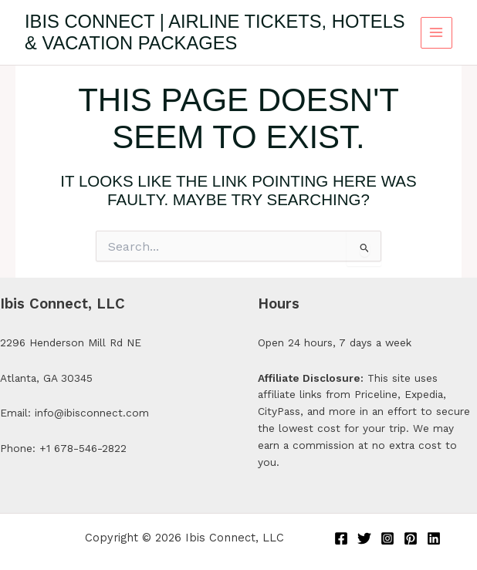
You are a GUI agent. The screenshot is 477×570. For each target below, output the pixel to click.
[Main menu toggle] (436, 33)
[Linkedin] (434, 538)
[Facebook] (341, 538)
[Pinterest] (411, 538)
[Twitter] (364, 538)
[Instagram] (387, 538)
